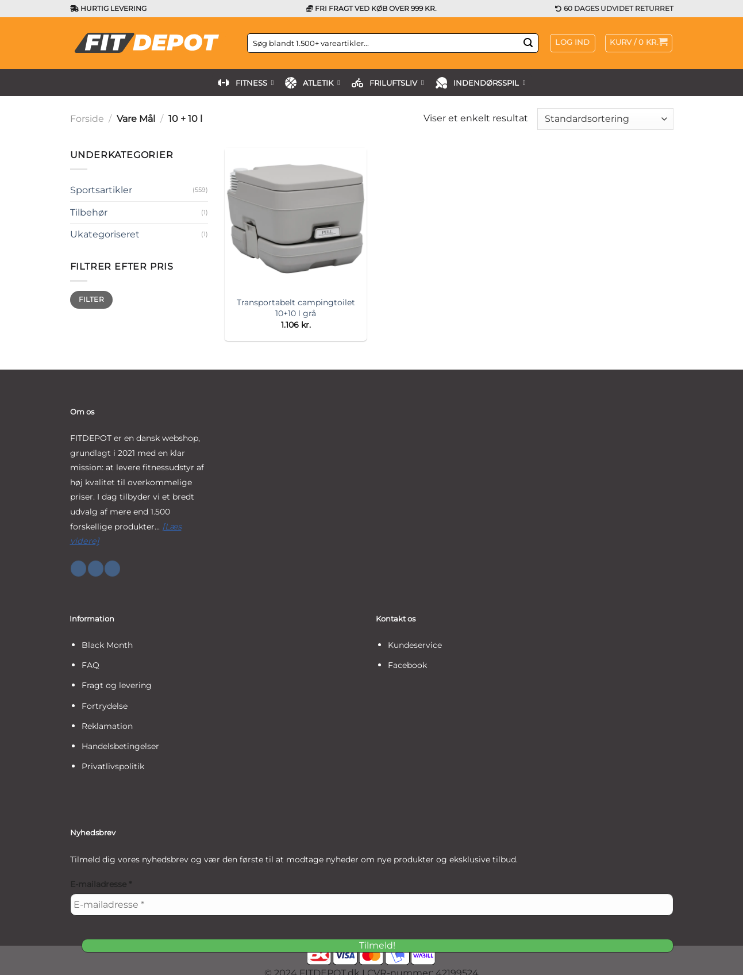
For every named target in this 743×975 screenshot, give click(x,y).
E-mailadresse (101, 884)
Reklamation (107, 726)
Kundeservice (415, 645)
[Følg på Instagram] (95, 569)
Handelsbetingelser (120, 746)
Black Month (107, 645)
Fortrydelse (105, 706)
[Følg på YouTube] (112, 569)
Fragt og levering (117, 685)
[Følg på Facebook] (78, 569)
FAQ (90, 665)
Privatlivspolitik (113, 766)
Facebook (407, 665)
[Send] (528, 43)
